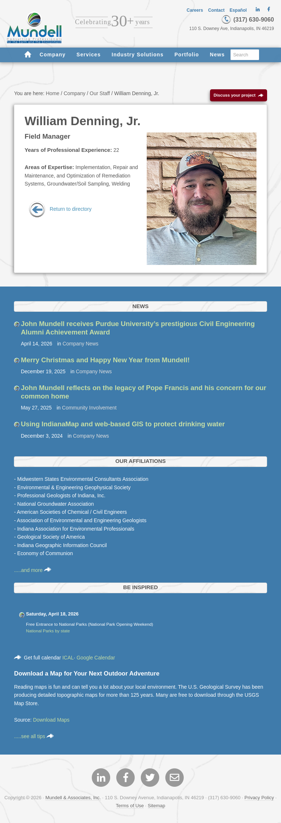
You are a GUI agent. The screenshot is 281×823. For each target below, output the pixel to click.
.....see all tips (34, 736)
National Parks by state (48, 630)
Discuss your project (239, 95)
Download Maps (51, 720)
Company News (80, 344)
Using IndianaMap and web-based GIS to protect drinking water (123, 424)
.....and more (32, 570)
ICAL (68, 658)
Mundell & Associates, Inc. (73, 797)
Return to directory (59, 209)
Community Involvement (89, 408)
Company (75, 93)
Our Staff (100, 93)
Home (52, 93)
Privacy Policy (259, 797)
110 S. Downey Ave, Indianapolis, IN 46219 (231, 28)
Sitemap (156, 805)
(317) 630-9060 (247, 19)
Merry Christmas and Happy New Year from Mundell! (105, 360)
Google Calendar (95, 658)
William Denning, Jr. (82, 121)
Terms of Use (130, 805)
